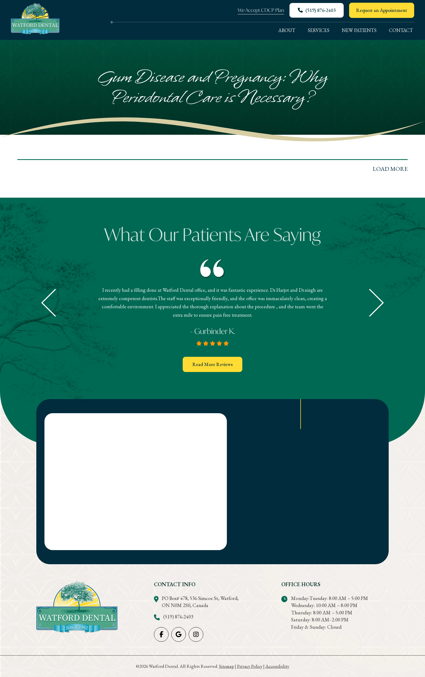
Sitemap (226, 666)
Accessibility (277, 666)
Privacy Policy (249, 666)
